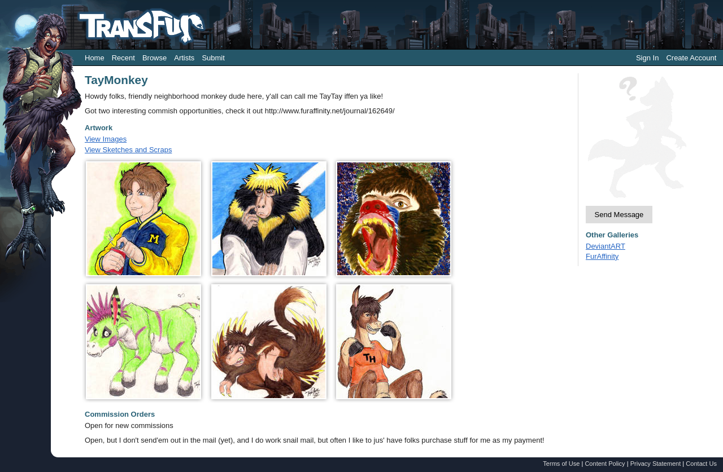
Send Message (619, 214)
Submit (213, 58)
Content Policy (605, 463)
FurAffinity (602, 256)
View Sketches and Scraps (128, 149)
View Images (106, 139)
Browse (154, 58)
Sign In (647, 58)
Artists (184, 58)
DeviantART (605, 246)
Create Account (691, 58)
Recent (123, 58)
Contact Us (701, 463)
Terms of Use (561, 463)
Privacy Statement (655, 463)
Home (94, 58)
